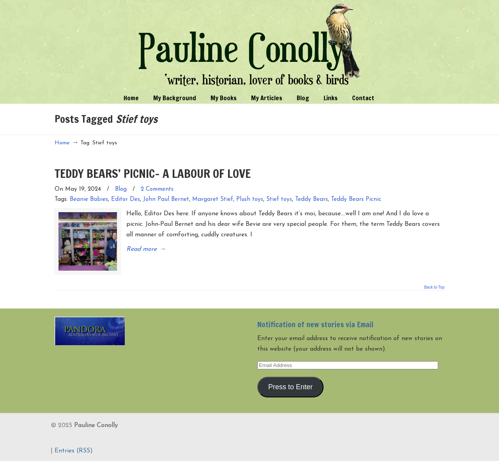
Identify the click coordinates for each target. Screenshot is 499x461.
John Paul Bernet (166, 199)
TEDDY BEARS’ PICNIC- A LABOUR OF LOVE (153, 173)
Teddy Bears (311, 199)
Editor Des (125, 199)
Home (62, 143)
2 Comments (157, 189)
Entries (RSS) (74, 451)
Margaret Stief (212, 199)
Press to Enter (290, 387)
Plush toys (249, 199)
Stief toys (279, 199)
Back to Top (434, 287)
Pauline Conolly (249, 45)
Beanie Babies (89, 199)
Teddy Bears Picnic (356, 199)
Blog (121, 189)
